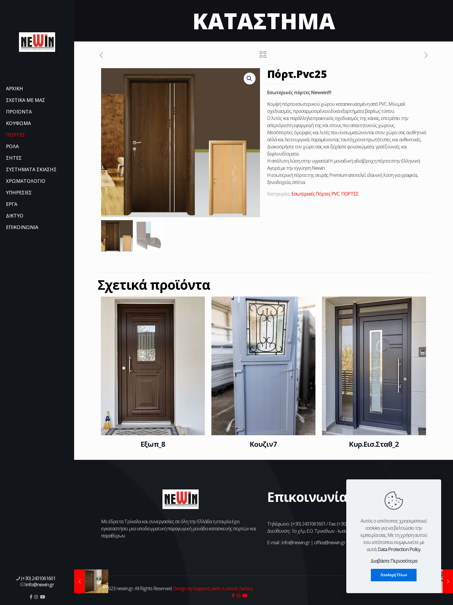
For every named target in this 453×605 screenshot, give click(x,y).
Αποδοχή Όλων (393, 575)
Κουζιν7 (263, 444)
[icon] (31, 597)
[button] (250, 78)
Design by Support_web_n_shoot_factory (212, 588)
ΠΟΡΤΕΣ (349, 194)
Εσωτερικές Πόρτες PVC (315, 194)
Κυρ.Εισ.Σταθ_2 (374, 444)
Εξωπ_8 (153, 444)
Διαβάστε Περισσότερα (394, 561)
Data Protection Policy (399, 549)
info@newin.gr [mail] (39, 584)
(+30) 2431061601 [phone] (38, 578)
